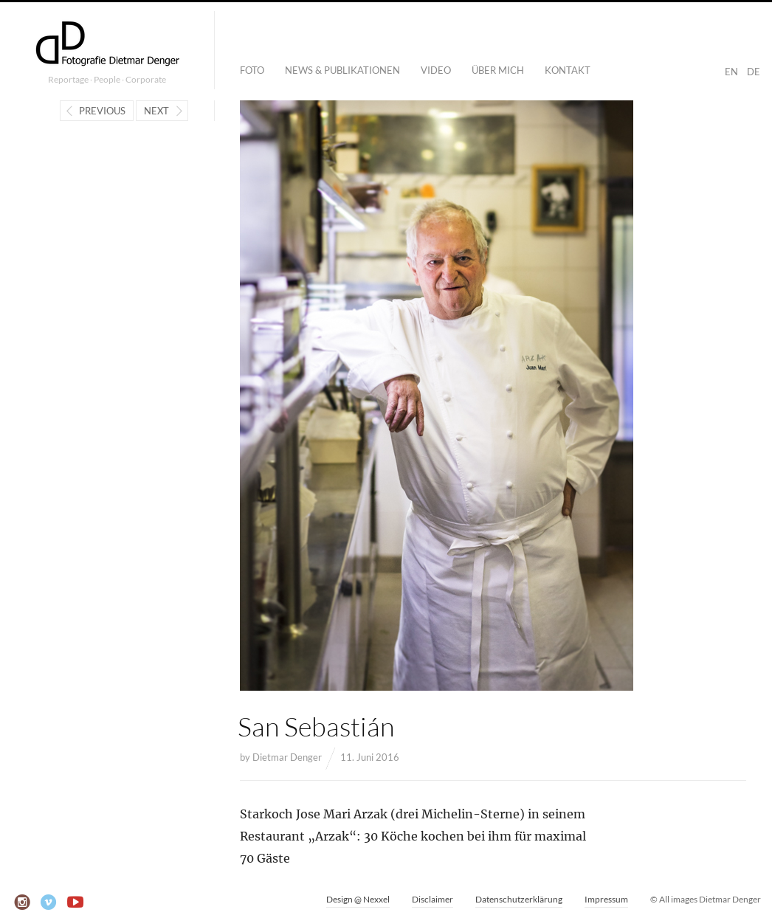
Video (436, 70)
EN (731, 71)
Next (156, 111)
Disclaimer (432, 899)
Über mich (498, 70)
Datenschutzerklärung (518, 899)
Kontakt (567, 70)
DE (753, 71)
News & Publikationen (342, 70)
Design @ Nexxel (358, 899)
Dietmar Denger (287, 757)
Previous (102, 111)
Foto (252, 70)
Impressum (606, 899)
